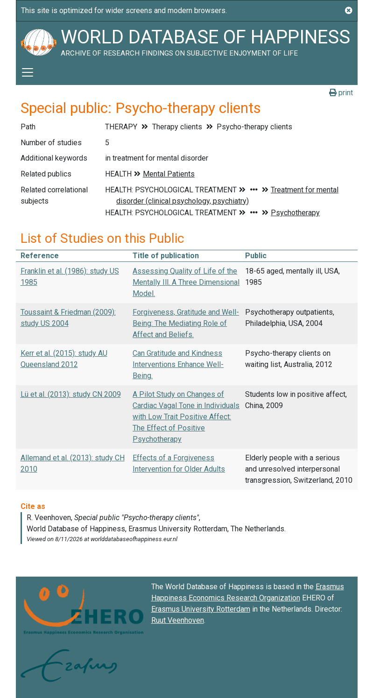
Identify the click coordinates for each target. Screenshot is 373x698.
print (341, 92)
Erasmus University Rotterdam (200, 609)
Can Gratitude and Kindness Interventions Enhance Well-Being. (178, 364)
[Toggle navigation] (28, 72)
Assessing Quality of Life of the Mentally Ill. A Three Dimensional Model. (186, 282)
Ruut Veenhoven (177, 620)
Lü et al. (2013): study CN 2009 (71, 394)
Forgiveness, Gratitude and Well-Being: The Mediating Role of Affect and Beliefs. (186, 323)
